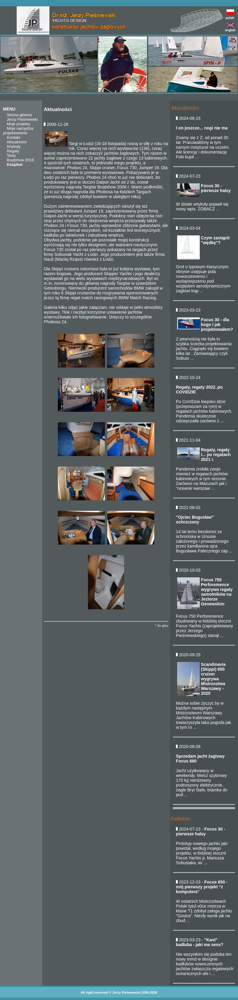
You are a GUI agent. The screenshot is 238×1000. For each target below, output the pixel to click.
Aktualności (15, 142)
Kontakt (11, 137)
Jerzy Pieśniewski (20, 119)
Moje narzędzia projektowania (18, 130)
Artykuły (11, 146)
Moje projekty (16, 124)
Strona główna (17, 115)
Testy (9, 155)
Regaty (11, 151)
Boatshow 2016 (18, 160)
